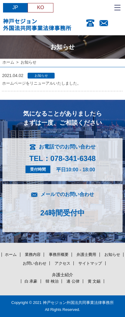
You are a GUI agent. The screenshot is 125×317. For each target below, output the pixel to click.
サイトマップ (90, 263)
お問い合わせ (34, 263)
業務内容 (33, 254)
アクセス (62, 263)
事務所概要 (59, 254)
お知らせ (112, 254)
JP (15, 7)
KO (40, 7)
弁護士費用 (86, 254)
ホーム (8, 62)
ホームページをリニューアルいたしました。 (41, 83)
